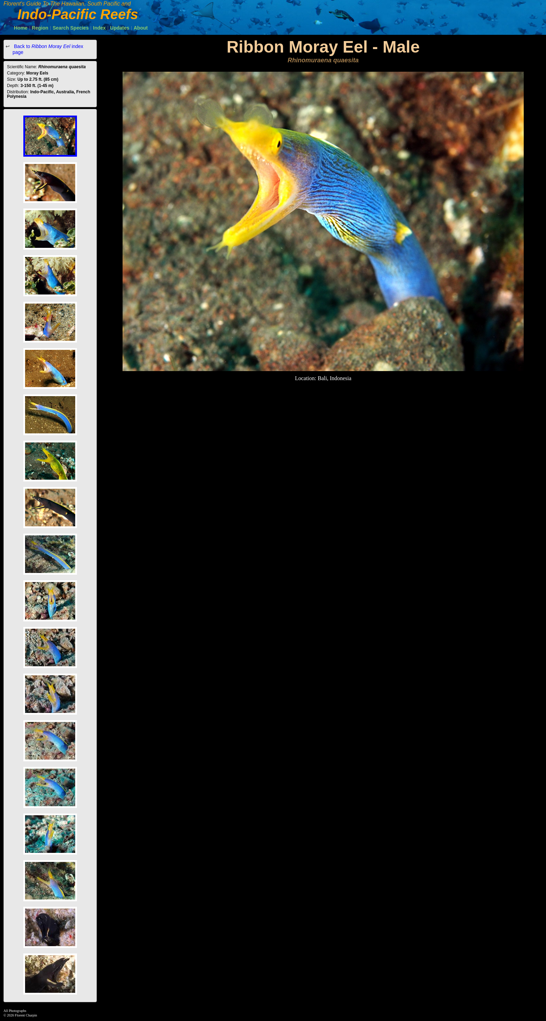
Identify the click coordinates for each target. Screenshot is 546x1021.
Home (21, 28)
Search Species (71, 28)
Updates (119, 28)
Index (99, 28)
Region (40, 28)
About (141, 28)
